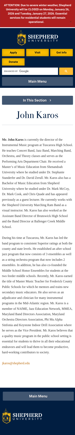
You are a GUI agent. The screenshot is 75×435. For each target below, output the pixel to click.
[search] (30, 43)
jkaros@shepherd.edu (16, 335)
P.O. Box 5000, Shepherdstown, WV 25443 (39, 424)
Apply (13, 24)
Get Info (61, 24)
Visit (37, 24)
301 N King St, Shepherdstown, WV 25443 (40, 419)
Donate (13, 33)
